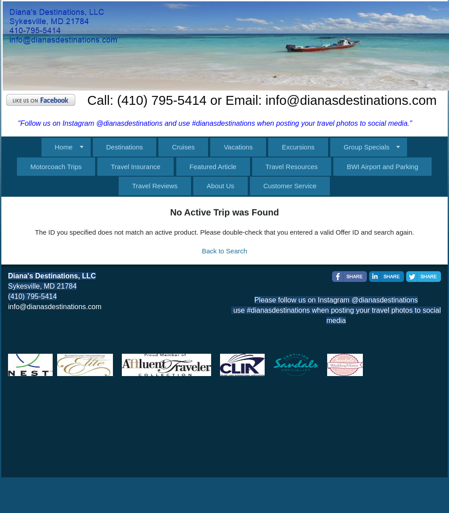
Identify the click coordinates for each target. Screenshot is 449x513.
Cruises (183, 147)
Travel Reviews (155, 186)
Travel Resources (292, 166)
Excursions (298, 147)
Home (64, 147)
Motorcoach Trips (56, 166)
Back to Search (224, 251)
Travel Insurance (135, 166)
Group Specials (367, 147)
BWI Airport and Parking (382, 166)
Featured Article (213, 166)
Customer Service (289, 186)
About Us (220, 186)
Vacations (238, 147)
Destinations (124, 147)
